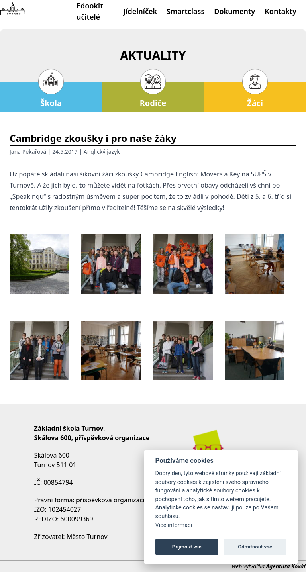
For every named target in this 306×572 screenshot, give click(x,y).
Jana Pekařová (28, 151)
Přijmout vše (187, 547)
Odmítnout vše (255, 547)
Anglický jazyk (102, 151)
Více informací (173, 525)
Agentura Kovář (286, 566)
